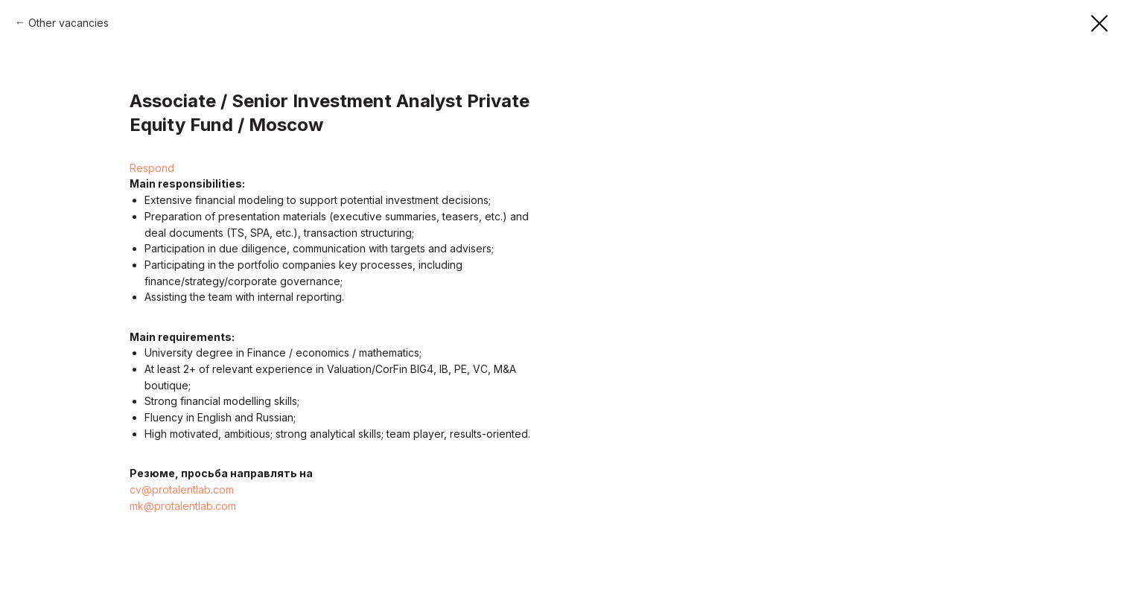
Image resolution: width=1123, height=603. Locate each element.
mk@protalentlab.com (183, 506)
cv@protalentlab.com (182, 489)
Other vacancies (68, 22)
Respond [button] (152, 168)
